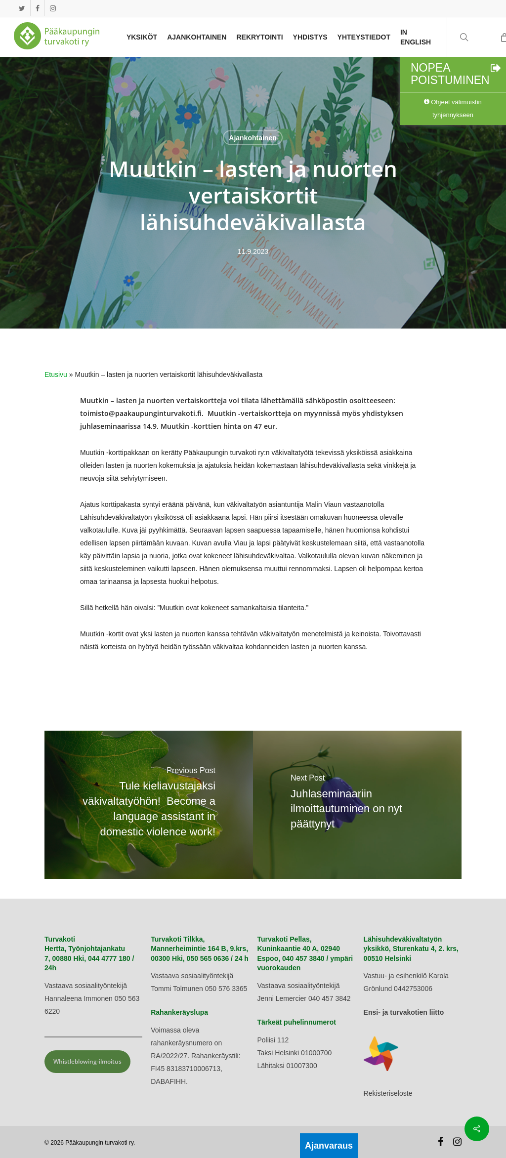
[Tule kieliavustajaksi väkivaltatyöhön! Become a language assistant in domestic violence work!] (148, 805)
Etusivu (55, 374)
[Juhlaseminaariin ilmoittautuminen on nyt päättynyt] (357, 805)
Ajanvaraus (329, 1146)
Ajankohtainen (252, 138)
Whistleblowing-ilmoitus (87, 1061)
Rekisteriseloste (388, 1093)
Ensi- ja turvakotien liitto (404, 1012)
